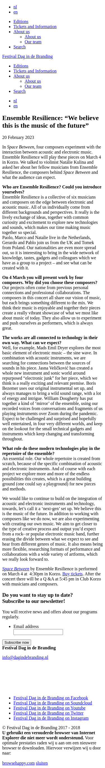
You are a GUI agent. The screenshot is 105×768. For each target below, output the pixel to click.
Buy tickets (72, 573)
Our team (33, 41)
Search (19, 46)
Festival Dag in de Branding (27, 56)
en (15, 12)
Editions (20, 21)
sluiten (42, 763)
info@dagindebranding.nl (25, 657)
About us (21, 31)
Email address (26, 626)
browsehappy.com (18, 763)
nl (15, 6)
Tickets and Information (35, 26)
